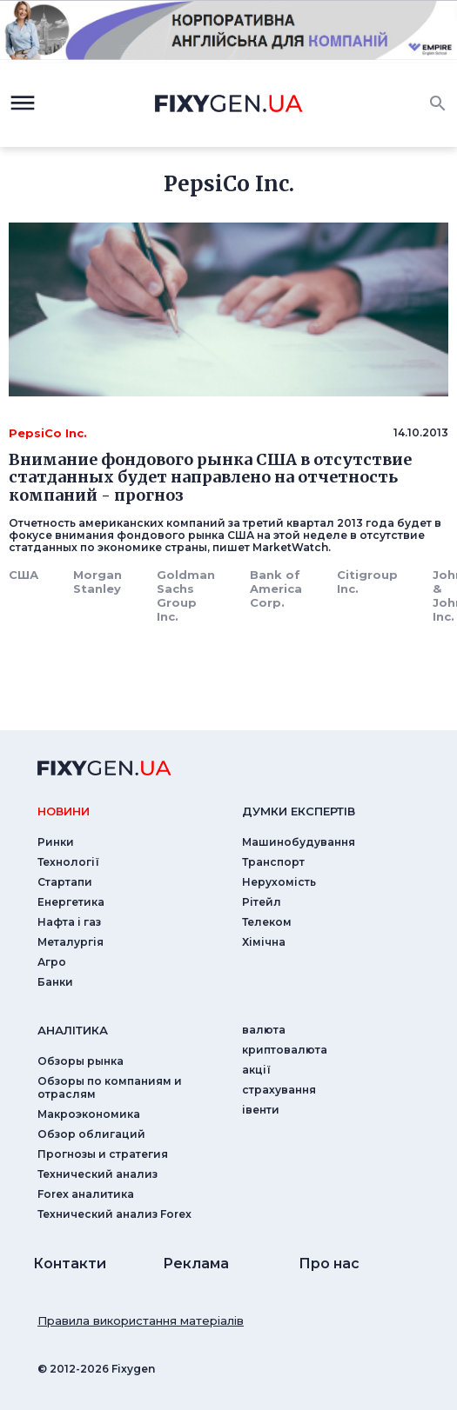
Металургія (70, 941)
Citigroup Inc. (367, 581)
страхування (279, 1089)
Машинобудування (298, 841)
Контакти (69, 1263)
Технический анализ (97, 1174)
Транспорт (273, 861)
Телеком (267, 921)
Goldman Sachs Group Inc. (186, 595)
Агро (51, 961)
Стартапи (64, 881)
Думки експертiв (298, 811)
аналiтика (72, 1030)
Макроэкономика (88, 1114)
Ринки (55, 841)
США (23, 575)
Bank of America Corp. (276, 588)
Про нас (329, 1263)
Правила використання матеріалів (140, 1320)
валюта (264, 1029)
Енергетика (70, 901)
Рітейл (261, 901)
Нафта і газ (69, 921)
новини (63, 811)
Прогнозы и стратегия (102, 1154)
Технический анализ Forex (114, 1213)
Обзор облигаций (91, 1134)
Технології (68, 861)
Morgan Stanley (97, 581)
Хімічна (264, 941)
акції (256, 1069)
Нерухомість (279, 881)
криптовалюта (284, 1049)
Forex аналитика (85, 1193)
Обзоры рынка (80, 1060)
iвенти (260, 1109)
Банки (55, 981)
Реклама (196, 1263)
